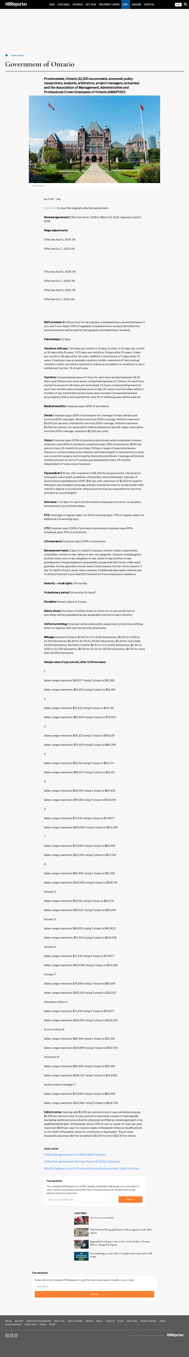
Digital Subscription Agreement (39, 1320)
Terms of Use (59, 1320)
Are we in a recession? (102, 1217)
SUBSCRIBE (136, 4)
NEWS (52, 4)
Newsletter (19, 1320)
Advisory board (30, 1324)
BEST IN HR (91, 4)
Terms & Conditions (75, 1320)
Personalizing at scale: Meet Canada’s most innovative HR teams (121, 1255)
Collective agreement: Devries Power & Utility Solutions (82, 1161)
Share (58, 198)
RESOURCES (78, 4)
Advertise (89, 1320)
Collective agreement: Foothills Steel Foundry (75, 1154)
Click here (50, 208)
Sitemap (43, 1324)
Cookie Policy (132, 1320)
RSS (52, 1324)
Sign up (130, 1199)
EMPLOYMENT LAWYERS (109, 4)
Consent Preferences (148, 1320)
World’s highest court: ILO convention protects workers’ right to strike (91, 1168)
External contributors (13, 1324)
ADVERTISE (149, 4)
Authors (163, 1320)
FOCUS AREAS (64, 4)
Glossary (8, 1320)
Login (178, 4)
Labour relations (17, 55)
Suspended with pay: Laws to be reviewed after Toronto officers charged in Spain (120, 1243)
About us (99, 1320)
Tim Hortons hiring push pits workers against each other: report (121, 1231)
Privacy (120, 1320)
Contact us (110, 1320)
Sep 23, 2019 (49, 198)
